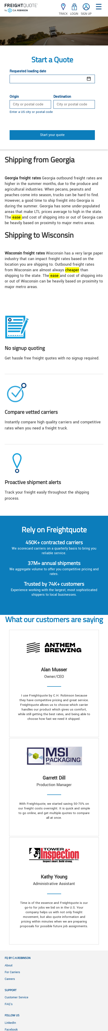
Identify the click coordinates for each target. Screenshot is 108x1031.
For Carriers (12, 972)
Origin (14, 97)
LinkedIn (10, 1023)
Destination (62, 97)
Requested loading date (28, 71)
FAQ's (9, 1004)
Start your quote (52, 134)
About (8, 965)
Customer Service (16, 997)
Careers (10, 979)
